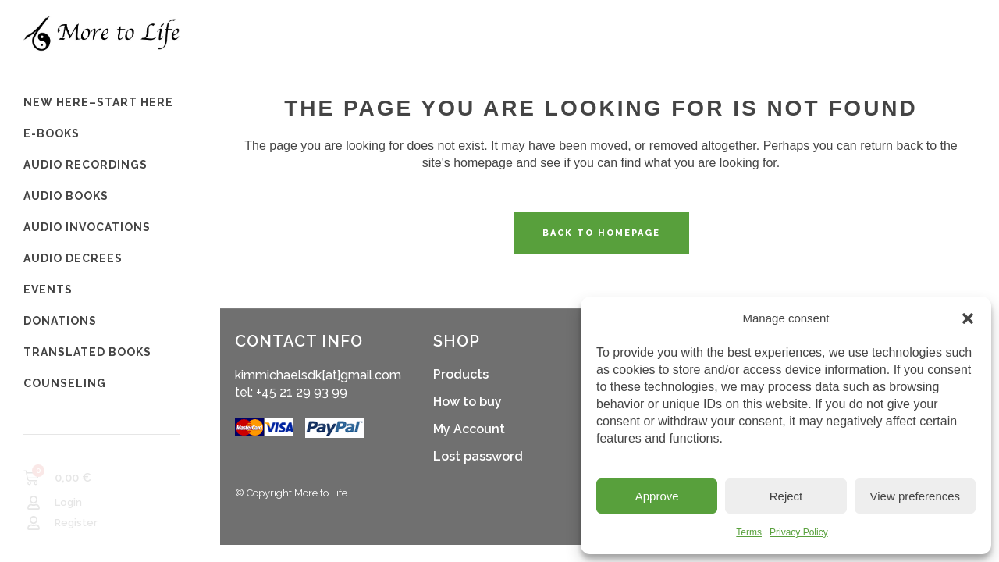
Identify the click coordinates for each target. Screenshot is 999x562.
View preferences (915, 496)
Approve (657, 496)
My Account (469, 429)
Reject (786, 496)
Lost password (478, 456)
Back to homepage (601, 233)
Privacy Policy (799, 532)
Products (461, 374)
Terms (749, 532)
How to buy (467, 401)
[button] (968, 318)
